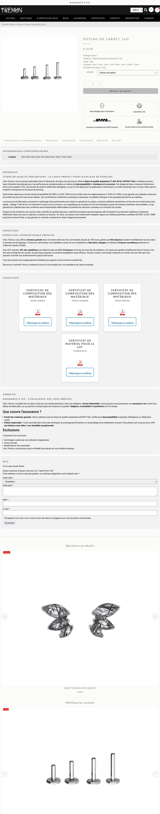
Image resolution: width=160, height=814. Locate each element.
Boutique (26, 18)
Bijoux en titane (16, 24)
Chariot (149, 18)
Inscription (132, 18)
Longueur (90, 72)
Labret (27, 24)
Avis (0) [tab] (116, 140)
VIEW (80, 692)
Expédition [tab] (69, 140)
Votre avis (8, 486)
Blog (66, 18)
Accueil (10, 18)
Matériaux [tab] (52, 140)
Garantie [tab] (102, 140)
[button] (5, 617)
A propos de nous (47, 18)
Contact (115, 18)
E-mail (6, 509)
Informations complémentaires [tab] (23, 140)
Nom (5, 500)
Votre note (8, 478)
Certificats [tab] (86, 140)
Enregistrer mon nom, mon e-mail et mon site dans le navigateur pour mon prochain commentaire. (48, 518)
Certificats (98, 18)
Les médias (80, 18)
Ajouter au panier (120, 91)
